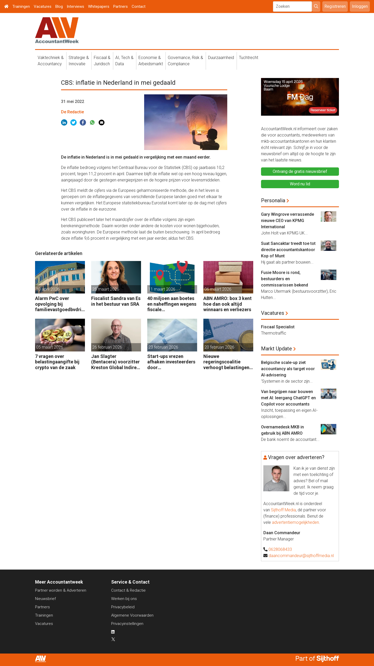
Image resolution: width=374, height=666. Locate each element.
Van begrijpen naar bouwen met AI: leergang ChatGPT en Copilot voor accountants (288, 398)
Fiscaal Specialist (278, 326)
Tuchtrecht (248, 57)
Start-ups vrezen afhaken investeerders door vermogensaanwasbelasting (172, 362)
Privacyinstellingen (127, 623)
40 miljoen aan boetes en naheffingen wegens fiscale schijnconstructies (171, 304)
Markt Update (276, 348)
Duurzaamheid (221, 57)
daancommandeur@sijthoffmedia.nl (301, 555)
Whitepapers (98, 6)
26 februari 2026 (107, 347)
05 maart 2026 (49, 347)
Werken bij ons (124, 598)
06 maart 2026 (217, 289)
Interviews (75, 6)
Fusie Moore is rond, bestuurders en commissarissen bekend (284, 279)
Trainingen (21, 6)
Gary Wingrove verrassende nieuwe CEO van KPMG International (287, 220)
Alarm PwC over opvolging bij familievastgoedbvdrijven (60, 304)
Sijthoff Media (283, 509)
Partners (120, 6)
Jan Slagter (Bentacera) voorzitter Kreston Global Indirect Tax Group (116, 362)
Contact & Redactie (128, 590)
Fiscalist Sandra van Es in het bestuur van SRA (116, 301)
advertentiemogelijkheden (295, 522)
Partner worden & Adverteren (60, 590)
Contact (138, 6)
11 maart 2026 (161, 289)
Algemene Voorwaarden (132, 615)
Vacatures (42, 6)
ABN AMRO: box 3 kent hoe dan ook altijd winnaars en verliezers (227, 304)
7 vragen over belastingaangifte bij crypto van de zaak (57, 362)
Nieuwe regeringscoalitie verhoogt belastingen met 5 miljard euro (226, 362)
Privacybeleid (123, 607)
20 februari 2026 (219, 347)
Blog (59, 6)
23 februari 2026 (163, 347)
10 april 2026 (48, 289)
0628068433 (280, 549)
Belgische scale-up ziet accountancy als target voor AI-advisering (288, 368)
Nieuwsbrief (45, 598)
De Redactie (72, 111)
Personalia (273, 200)
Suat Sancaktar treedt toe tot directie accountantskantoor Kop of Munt (288, 249)
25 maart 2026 (105, 289)
